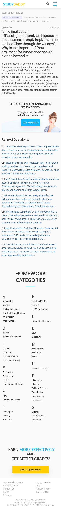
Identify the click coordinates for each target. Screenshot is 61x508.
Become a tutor (11, 485)
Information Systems (41, 321)
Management (38, 348)
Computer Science (11, 360)
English (6, 380)
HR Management (39, 309)
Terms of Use (42, 492)
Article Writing (9, 321)
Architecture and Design (14, 313)
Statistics (36, 419)
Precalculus (37, 392)
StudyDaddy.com (38, 500)
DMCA (6, 492)
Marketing (36, 352)
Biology (6, 332)
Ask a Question (30, 469)
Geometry (7, 419)
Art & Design (8, 317)
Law (34, 333)
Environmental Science (13, 384)
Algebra (6, 305)
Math (34, 356)
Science (35, 412)
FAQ (38, 485)
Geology (6, 415)
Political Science (39, 388)
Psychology (37, 400)
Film (5, 396)
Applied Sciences (11, 309)
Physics (35, 384)
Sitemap (7, 495)
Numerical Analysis (41, 368)
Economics (8, 372)
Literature (36, 337)
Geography (8, 411)
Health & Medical (39, 301)
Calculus (7, 348)
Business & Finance (12, 336)
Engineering (8, 376)
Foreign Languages (11, 400)
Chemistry (7, 352)
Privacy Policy (43, 488)
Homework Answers (13, 482)
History (35, 305)
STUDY (14, 4)
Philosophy (37, 380)
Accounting (8, 301)
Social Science (39, 416)
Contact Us (8, 488)
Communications (10, 356)
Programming (38, 396)
